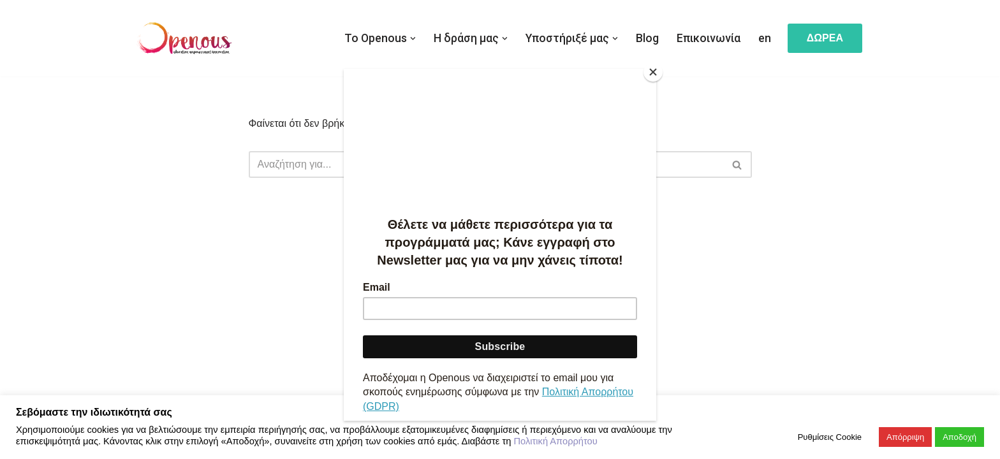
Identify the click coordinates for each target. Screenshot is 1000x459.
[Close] (653, 72)
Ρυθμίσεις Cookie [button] (830, 437)
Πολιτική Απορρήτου (555, 441)
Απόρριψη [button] (905, 437)
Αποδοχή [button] (959, 437)
